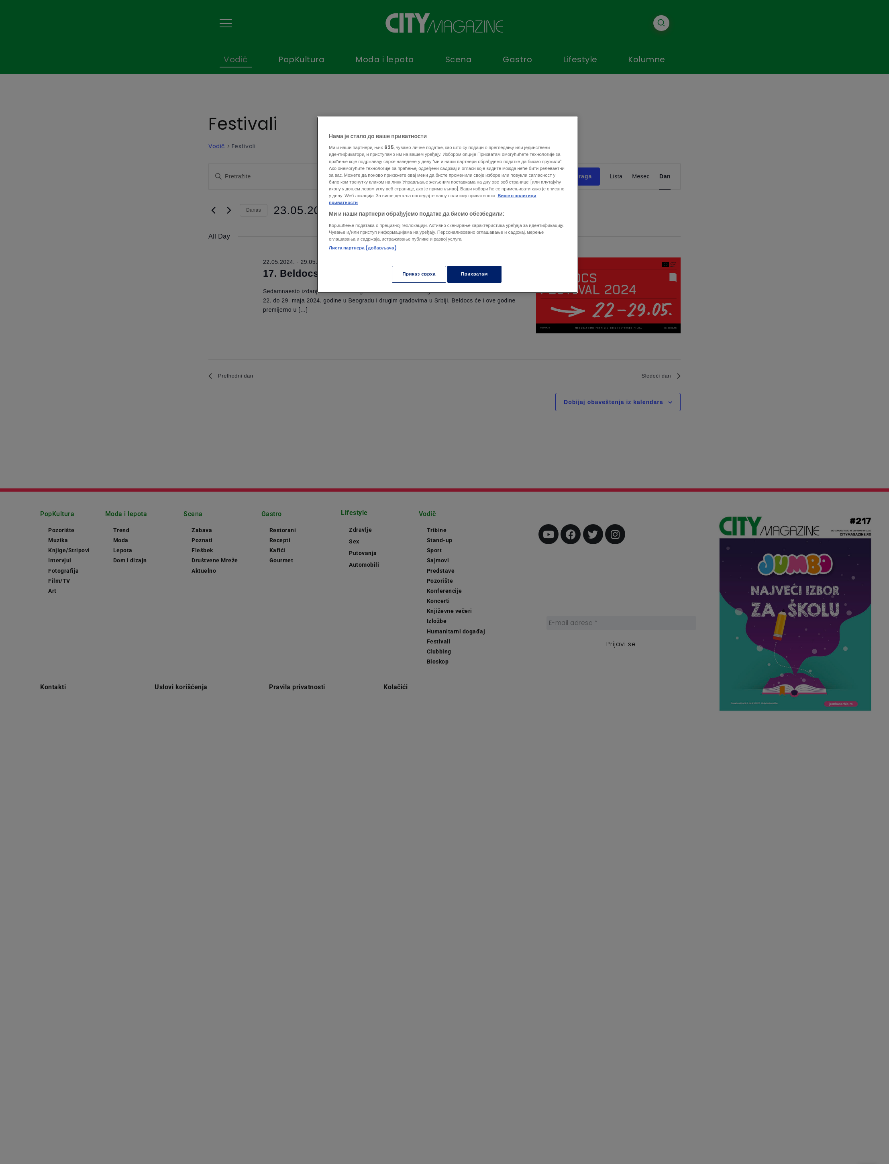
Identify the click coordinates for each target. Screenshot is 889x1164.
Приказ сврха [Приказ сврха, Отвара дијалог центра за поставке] (415, 274)
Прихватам (474, 274)
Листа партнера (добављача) (363, 248)
